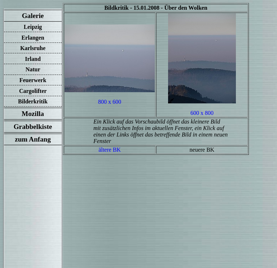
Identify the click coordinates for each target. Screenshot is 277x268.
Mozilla (32, 113)
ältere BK (109, 150)
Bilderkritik (33, 101)
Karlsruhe (33, 48)
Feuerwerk (33, 80)
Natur (33, 69)
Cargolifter (33, 91)
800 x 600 (109, 102)
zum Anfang (32, 139)
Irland (32, 59)
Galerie (32, 15)
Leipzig (33, 27)
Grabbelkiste (33, 126)
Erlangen (32, 38)
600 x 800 (202, 113)
